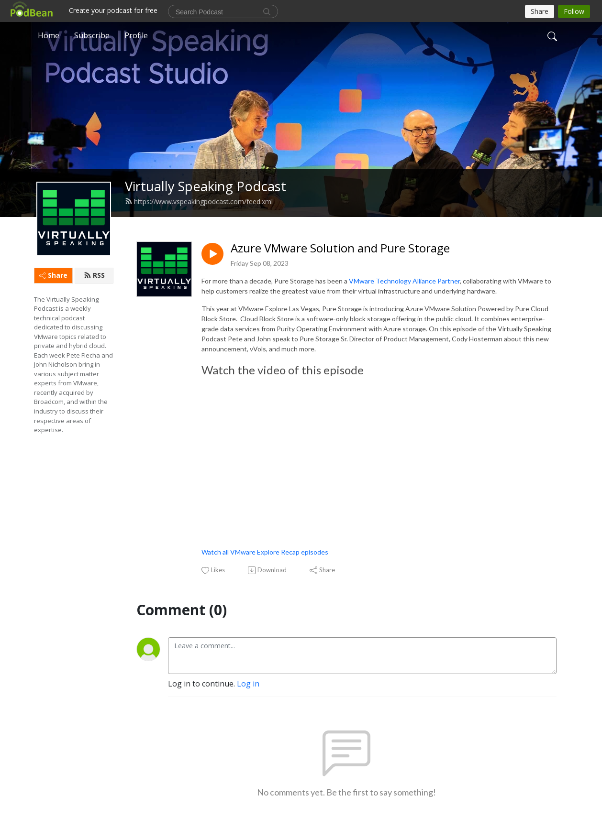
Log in (248, 683)
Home (48, 35)
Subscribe (92, 35)
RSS (94, 275)
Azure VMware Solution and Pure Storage (340, 248)
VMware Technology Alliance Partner (404, 281)
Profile (136, 35)
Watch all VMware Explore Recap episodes (264, 552)
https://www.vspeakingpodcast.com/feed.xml (199, 201)
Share (53, 275)
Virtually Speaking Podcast (205, 186)
